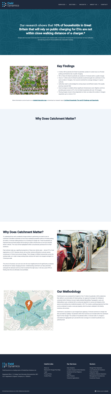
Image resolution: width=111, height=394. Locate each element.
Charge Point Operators (96, 368)
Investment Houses (95, 378)
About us (46, 368)
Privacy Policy (48, 374)
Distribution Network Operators (98, 374)
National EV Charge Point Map (52, 370)
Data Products (71, 376)
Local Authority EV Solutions (97, 370)
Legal (45, 372)
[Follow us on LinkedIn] (101, 391)
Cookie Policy (47, 376)
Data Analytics (71, 368)
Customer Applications (73, 378)
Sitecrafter (26, 391)
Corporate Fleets (94, 372)
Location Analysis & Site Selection (76, 370)
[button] (66, 4)
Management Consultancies (97, 376)
